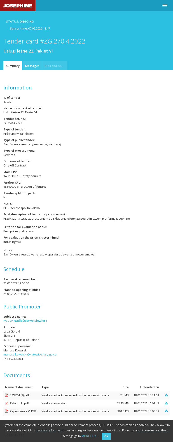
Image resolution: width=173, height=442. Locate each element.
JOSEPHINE (17, 5)
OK (106, 436)
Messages (32, 66)
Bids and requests (56, 66)
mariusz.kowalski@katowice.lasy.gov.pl (30, 354)
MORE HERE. (90, 436)
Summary (13, 66)
